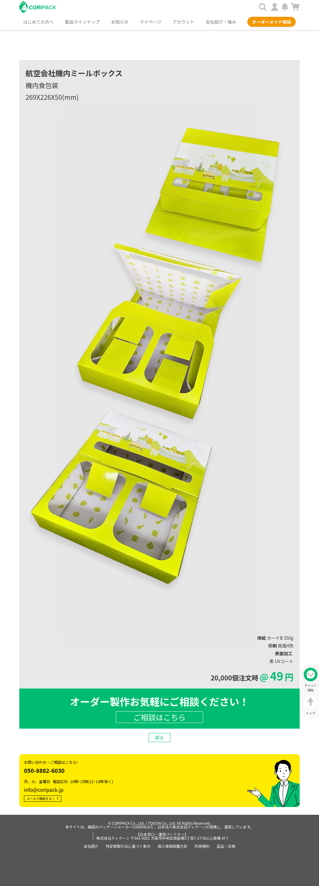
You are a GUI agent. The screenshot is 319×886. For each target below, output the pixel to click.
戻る (159, 737)
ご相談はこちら (159, 716)
